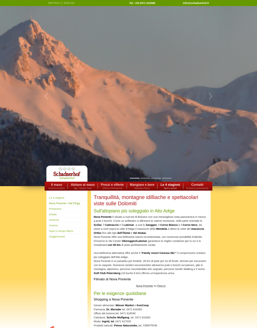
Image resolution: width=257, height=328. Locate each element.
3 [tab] (156, 178)
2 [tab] (145, 178)
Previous (46, 96)
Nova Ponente (144, 285)
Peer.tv (161, 285)
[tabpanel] (128, 96)
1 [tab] (134, 178)
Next (210, 96)
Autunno (54, 219)
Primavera (55, 208)
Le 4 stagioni (56, 197)
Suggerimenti (57, 236)
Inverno (53, 225)
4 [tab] (166, 178)
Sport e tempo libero (61, 230)
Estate (53, 214)
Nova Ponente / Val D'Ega (64, 203)
